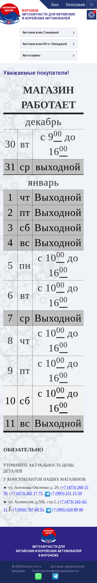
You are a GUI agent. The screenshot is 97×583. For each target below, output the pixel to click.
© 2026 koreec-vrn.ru (26, 566)
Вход (55, 4)
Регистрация (75, 4)
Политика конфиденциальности (55, 571)
